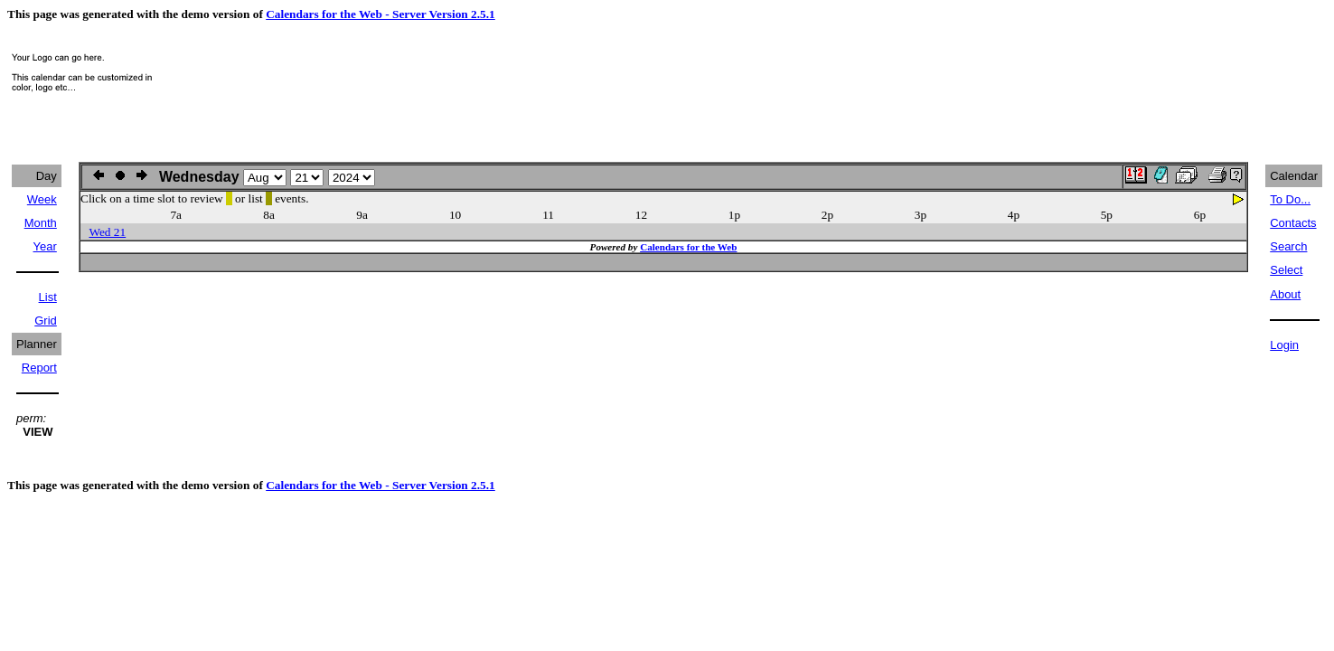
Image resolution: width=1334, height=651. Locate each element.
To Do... (1290, 199)
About (1285, 294)
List (48, 297)
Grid (45, 320)
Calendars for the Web (688, 246)
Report (39, 367)
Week (42, 199)
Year (45, 246)
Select (1286, 270)
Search (1288, 246)
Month (40, 223)
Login (1284, 345)
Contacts (1293, 223)
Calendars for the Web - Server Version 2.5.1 (380, 14)
